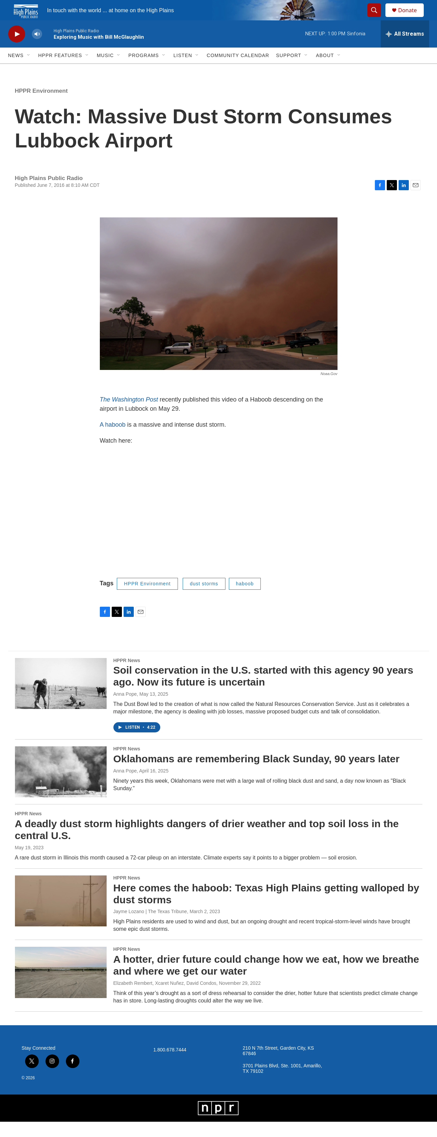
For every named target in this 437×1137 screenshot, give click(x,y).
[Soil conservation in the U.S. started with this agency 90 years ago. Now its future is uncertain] (61, 698)
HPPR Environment (41, 106)
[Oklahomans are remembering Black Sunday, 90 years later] (61, 787)
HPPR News (126, 675)
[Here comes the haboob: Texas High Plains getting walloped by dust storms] (61, 916)
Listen (183, 70)
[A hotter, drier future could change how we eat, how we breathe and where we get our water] (61, 987)
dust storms (204, 599)
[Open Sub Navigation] (29, 70)
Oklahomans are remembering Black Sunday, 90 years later (256, 774)
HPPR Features (60, 70)
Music (105, 70)
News (16, 70)
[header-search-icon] (377, 18)
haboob (245, 599)
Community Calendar (238, 70)
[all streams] (405, 49)
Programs (143, 70)
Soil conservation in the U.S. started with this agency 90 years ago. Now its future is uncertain (263, 691)
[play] (16, 49)
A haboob (113, 440)
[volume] (37, 49)
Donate (411, 17)
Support (288, 70)
